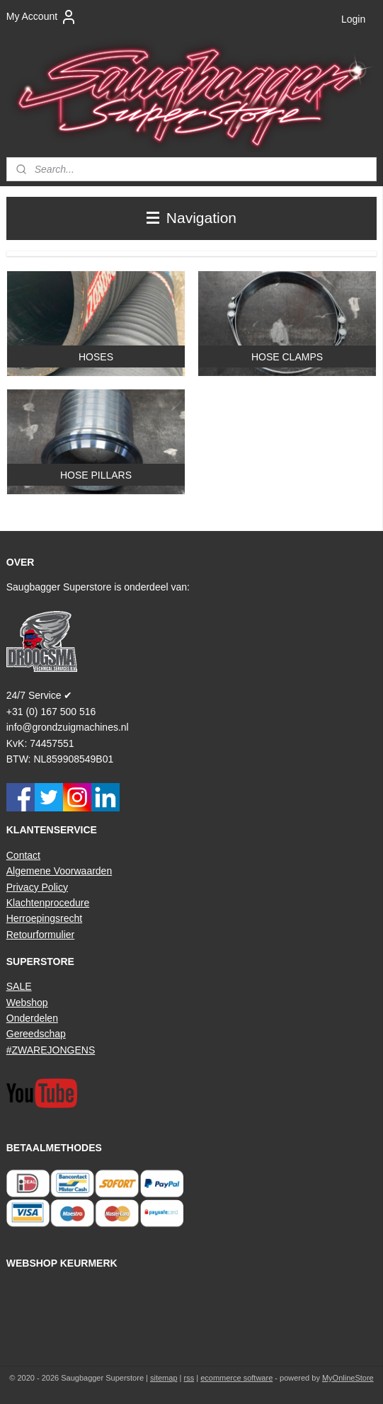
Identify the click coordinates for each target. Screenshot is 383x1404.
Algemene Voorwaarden (59, 871)
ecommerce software (236, 1378)
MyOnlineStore (348, 1378)
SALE (19, 986)
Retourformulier (40, 934)
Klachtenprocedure (48, 902)
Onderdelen (32, 1018)
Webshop (27, 1002)
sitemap (164, 1378)
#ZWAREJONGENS (51, 1050)
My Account (41, 16)
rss (189, 1378)
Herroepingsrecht (44, 918)
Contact (23, 855)
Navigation (191, 218)
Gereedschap (36, 1033)
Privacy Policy (37, 887)
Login (353, 19)
